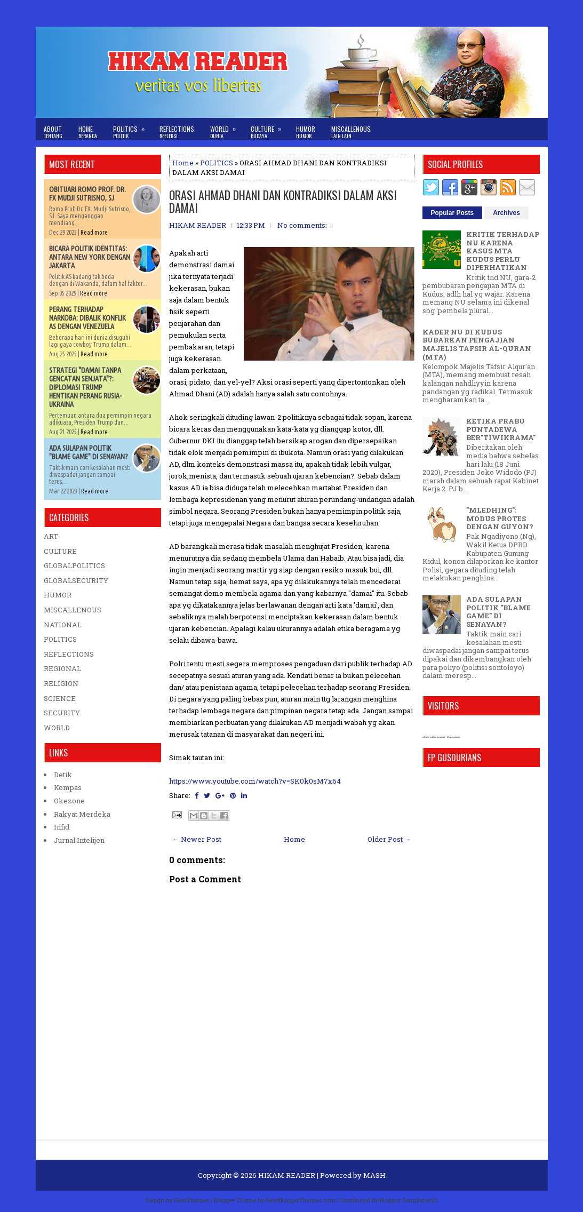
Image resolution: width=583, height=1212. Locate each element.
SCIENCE (60, 698)
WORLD (57, 727)
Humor (305, 132)
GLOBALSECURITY (76, 580)
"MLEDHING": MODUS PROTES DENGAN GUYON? (499, 518)
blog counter (453, 737)
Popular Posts (452, 213)
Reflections (176, 132)
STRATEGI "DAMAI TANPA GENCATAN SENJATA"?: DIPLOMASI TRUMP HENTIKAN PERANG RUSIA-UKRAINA (85, 387)
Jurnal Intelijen (79, 840)
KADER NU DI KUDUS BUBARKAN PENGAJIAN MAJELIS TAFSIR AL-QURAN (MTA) (476, 344)
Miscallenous (351, 132)
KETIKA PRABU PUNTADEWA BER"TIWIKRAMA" (501, 429)
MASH (374, 1175)
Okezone (69, 801)
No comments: (302, 225)
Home (87, 132)
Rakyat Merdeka (82, 814)
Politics (132, 129)
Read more (94, 232)
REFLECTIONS (69, 654)
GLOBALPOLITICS (74, 565)
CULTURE (60, 551)
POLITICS (216, 163)
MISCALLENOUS (72, 610)
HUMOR (57, 595)
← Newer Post (196, 839)
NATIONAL (63, 624)
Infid (61, 827)
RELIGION (61, 683)
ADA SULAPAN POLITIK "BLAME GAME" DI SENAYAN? (88, 452)
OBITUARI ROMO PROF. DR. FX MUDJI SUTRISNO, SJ (87, 193)
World (226, 129)
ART (51, 536)
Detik (63, 774)
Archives (506, 213)
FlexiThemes (191, 1200)
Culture (269, 129)
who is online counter (433, 737)
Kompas (68, 787)
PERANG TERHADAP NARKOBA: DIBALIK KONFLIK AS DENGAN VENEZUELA (87, 318)
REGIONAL (62, 668)
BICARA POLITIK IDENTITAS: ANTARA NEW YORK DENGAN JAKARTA (89, 257)
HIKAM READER (286, 1175)
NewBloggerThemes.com (301, 1200)
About (53, 132)
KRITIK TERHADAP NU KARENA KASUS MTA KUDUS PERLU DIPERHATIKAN (502, 250)
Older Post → (389, 839)
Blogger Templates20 (409, 1200)
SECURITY (62, 712)
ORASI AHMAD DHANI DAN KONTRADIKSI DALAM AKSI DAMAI (283, 201)
